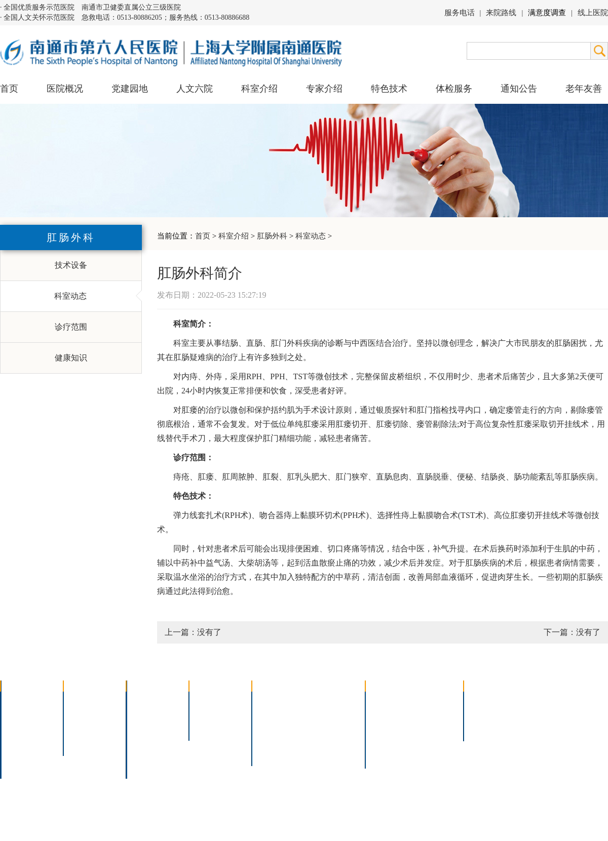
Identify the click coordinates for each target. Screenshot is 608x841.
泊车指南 (433, 740)
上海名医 (212, 701)
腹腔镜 (324, 727)
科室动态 (310, 236)
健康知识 (71, 357)
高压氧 (270, 740)
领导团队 (23, 714)
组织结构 (23, 727)
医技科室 (149, 740)
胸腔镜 (270, 714)
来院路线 (501, 13)
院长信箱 (23, 753)
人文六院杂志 (94, 714)
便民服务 (388, 727)
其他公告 (486, 727)
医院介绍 (23, 701)
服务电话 (459, 13)
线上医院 (593, 13)
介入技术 (274, 701)
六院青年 (86, 727)
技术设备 (71, 265)
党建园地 (129, 89)
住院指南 (388, 714)
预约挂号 (433, 714)
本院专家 (212, 727)
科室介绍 (233, 236)
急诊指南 (433, 701)
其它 (141, 753)
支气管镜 (328, 714)
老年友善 (583, 89)
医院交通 (23, 767)
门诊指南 (388, 701)
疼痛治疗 (328, 701)
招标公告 (486, 701)
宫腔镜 (324, 740)
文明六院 (86, 740)
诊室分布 (433, 727)
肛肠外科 (272, 236)
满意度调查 (547, 13)
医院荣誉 (23, 740)
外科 (141, 727)
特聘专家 (212, 714)
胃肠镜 (270, 727)
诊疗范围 (71, 327)
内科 (141, 714)
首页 (9, 89)
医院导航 (388, 740)
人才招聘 (486, 714)
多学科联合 (153, 701)
